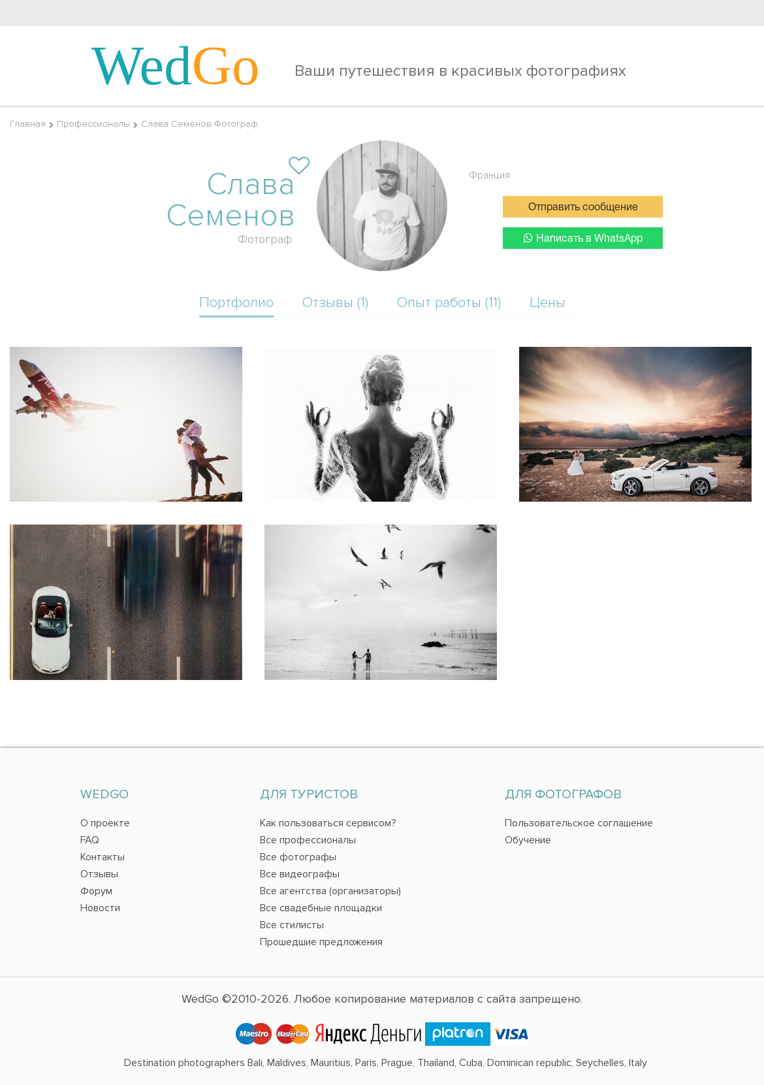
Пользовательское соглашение (579, 823)
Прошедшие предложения (321, 941)
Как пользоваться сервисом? (328, 823)
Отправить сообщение (583, 207)
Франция (489, 175)
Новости (100, 908)
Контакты (102, 857)
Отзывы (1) (335, 303)
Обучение (528, 840)
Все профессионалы (308, 840)
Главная (28, 123)
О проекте (105, 823)
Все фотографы (298, 857)
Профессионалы (93, 123)
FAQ (89, 840)
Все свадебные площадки (321, 908)
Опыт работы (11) (449, 303)
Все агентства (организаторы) (330, 891)
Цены (547, 303)
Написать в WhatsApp (583, 238)
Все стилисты (292, 924)
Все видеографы (300, 874)
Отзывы (99, 874)
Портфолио (236, 303)
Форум (96, 891)
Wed (175, 65)
